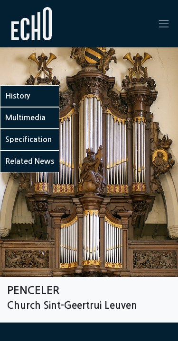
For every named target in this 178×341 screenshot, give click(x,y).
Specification (28, 139)
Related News (29, 161)
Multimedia (25, 117)
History (17, 95)
